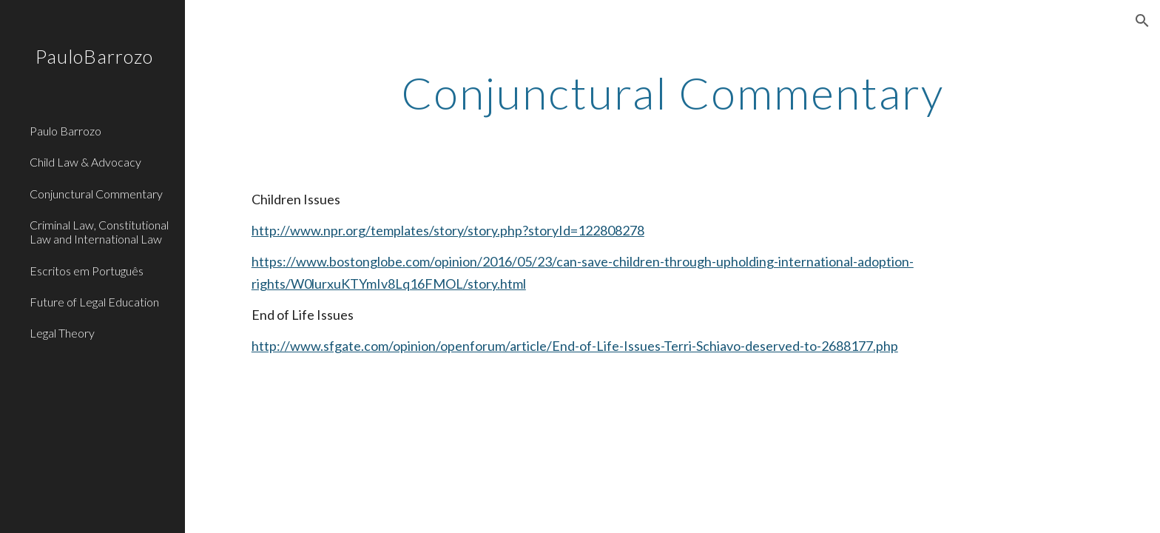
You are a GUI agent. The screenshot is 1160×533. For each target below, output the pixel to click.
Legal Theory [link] (62, 333)
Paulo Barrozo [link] (65, 131)
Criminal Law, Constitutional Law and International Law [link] (99, 232)
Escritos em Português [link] (87, 271)
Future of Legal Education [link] (94, 302)
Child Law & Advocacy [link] (85, 162)
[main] (672, 92)
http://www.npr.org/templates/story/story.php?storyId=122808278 (448, 230)
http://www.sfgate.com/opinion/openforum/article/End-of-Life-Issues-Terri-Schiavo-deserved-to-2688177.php (575, 346)
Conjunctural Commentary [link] (96, 194)
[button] (1142, 20)
